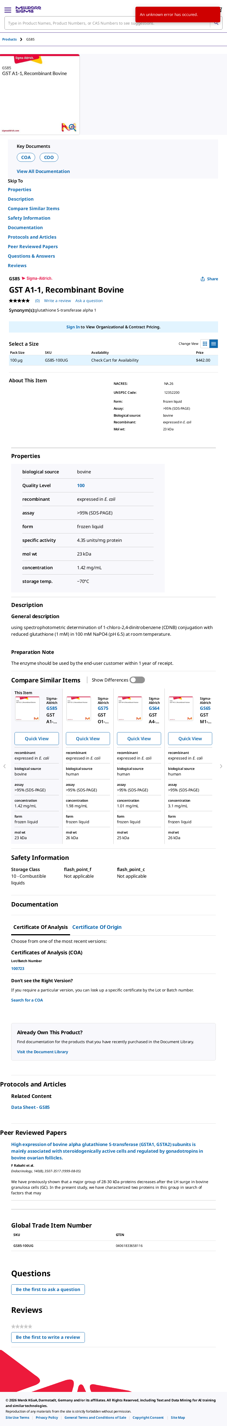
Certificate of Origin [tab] (97, 927)
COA (26, 157)
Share (209, 278)
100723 (17, 968)
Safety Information (29, 218)
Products (9, 39)
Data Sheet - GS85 (30, 1107)
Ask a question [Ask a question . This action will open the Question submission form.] (89, 300)
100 (81, 485)
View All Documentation (43, 171)
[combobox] (113, 22)
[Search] (216, 22)
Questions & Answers (31, 256)
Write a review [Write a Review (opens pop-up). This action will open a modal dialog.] (57, 300)
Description (21, 199)
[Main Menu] (7, 9)
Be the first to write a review (50, 1338)
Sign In (73, 326)
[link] (17, 1417)
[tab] (14, 39)
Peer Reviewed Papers (33, 246)
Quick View (36, 738)
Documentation (25, 227)
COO (49, 157)
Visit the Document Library (42, 1051)
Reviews (17, 265)
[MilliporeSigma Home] (28, 9)
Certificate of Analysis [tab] (40, 927)
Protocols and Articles (32, 237)
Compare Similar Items (33, 208)
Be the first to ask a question (48, 1289)
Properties (19, 189)
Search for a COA (27, 1000)
